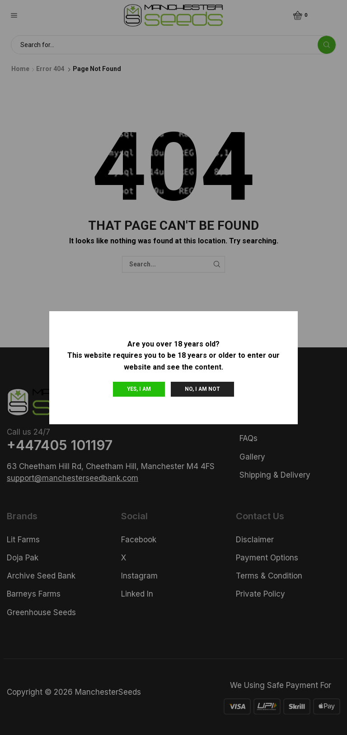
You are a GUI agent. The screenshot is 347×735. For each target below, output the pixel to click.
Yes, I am (139, 389)
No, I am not (202, 389)
